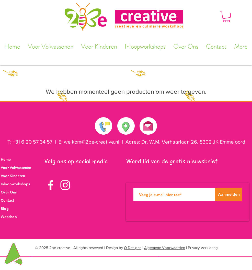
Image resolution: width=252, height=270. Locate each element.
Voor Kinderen (13, 176)
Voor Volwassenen (16, 167)
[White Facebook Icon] (50, 185)
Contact (7, 200)
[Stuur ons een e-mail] (148, 124)
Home (6, 159)
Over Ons (9, 192)
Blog (5, 208)
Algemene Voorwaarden (164, 247)
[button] (226, 17)
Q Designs (132, 247)
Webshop (9, 216)
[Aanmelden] (228, 194)
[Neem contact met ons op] (103, 125)
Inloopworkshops (15, 184)
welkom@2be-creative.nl (91, 142)
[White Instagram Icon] (65, 185)
